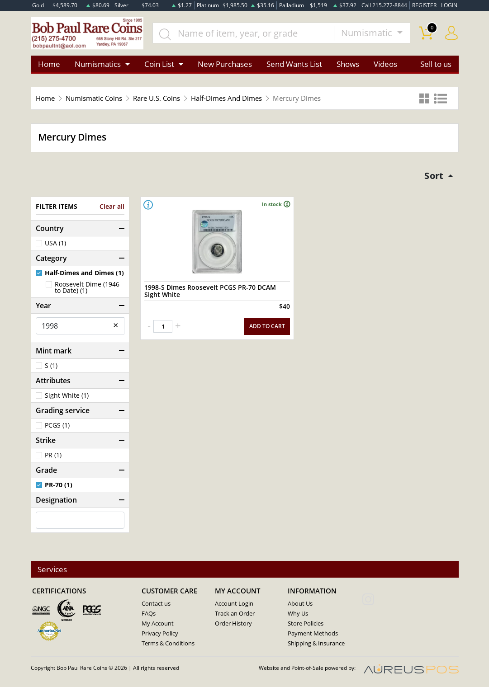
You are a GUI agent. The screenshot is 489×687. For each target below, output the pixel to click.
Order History (233, 624)
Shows (348, 64)
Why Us (298, 614)
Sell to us (435, 64)
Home (49, 64)
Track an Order (235, 614)
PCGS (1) (57, 425)
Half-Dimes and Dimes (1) (84, 273)
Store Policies (305, 624)
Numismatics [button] (98, 64)
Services (52, 569)
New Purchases (225, 64)
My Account (158, 624)
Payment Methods (313, 634)
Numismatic (367, 33)
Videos (385, 64)
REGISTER (424, 5)
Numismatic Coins (94, 98)
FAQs (149, 614)
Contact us (156, 604)
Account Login (234, 604)
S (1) (51, 365)
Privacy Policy (160, 634)
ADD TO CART (267, 325)
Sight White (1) (67, 395)
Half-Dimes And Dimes (226, 98)
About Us (300, 604)
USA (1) (55, 243)
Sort (434, 175)
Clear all (112, 206)
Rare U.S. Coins (156, 98)
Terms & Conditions (168, 644)
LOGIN (449, 5)
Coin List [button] (159, 64)
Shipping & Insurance (316, 644)
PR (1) (53, 455)
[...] (244, 33)
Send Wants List (294, 64)
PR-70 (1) (58, 485)
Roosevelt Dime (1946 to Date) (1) (87, 287)
